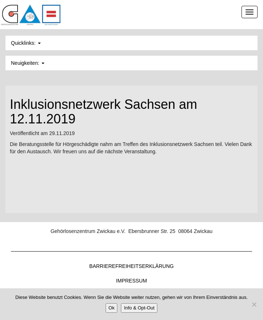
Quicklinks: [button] (26, 43)
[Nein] (254, 304)
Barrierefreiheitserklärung (131, 266)
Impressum (131, 281)
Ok (112, 308)
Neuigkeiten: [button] (27, 63)
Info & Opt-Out (139, 308)
